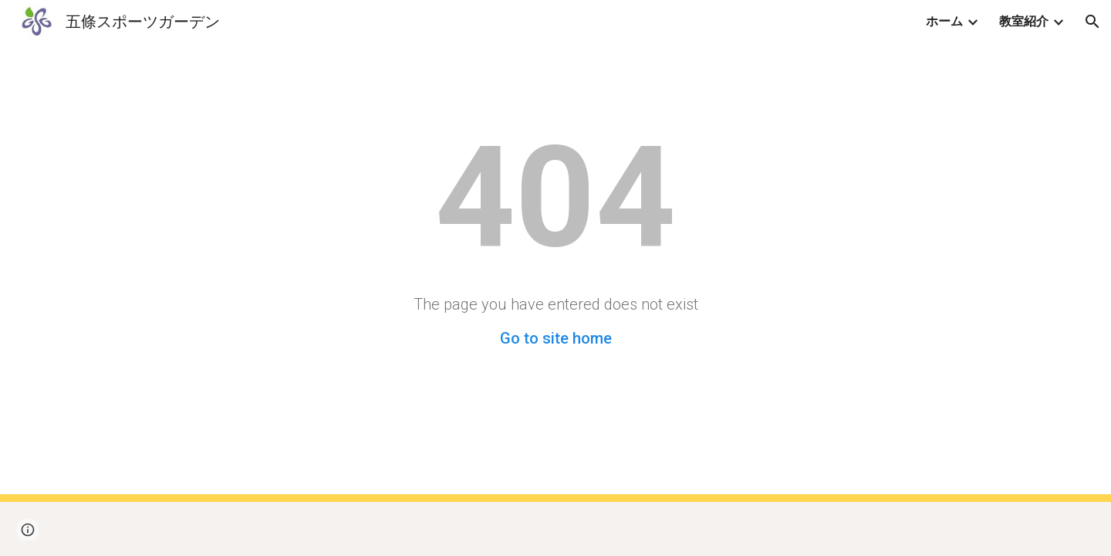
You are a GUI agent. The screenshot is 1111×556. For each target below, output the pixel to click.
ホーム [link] (944, 21)
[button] (1092, 21)
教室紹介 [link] (1024, 21)
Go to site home (556, 338)
